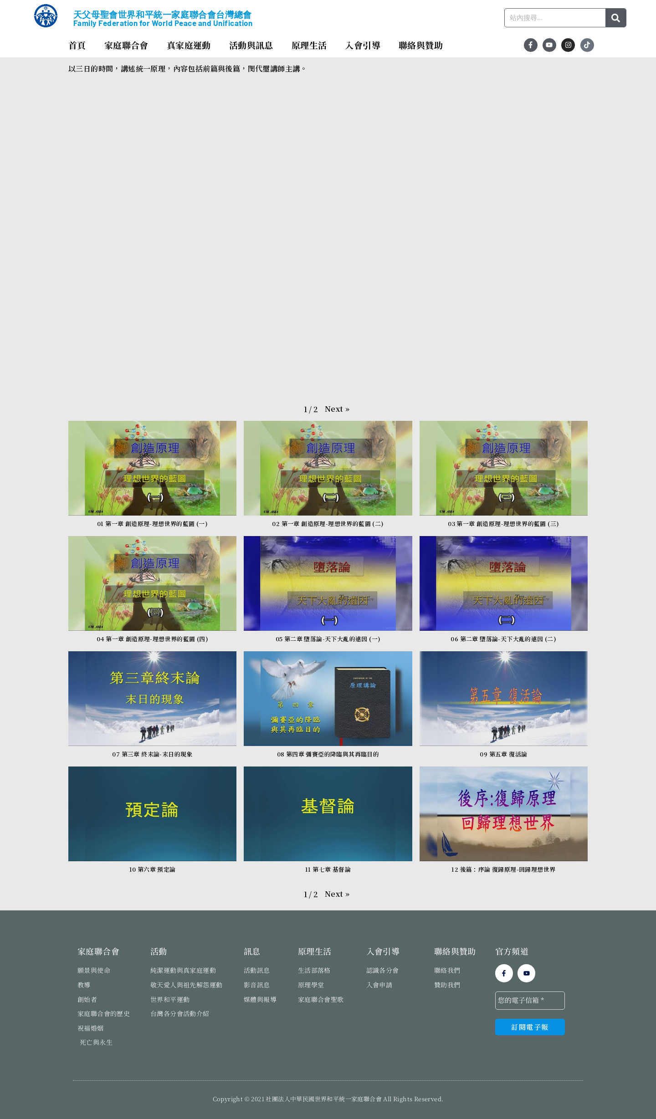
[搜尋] (615, 18)
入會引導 (362, 45)
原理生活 (309, 45)
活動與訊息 (251, 45)
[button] (337, 409)
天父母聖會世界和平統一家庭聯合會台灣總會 (162, 15)
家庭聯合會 (126, 45)
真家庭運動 (189, 45)
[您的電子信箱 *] (530, 1000)
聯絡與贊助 (421, 45)
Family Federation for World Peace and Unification (163, 22)
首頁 (77, 45)
